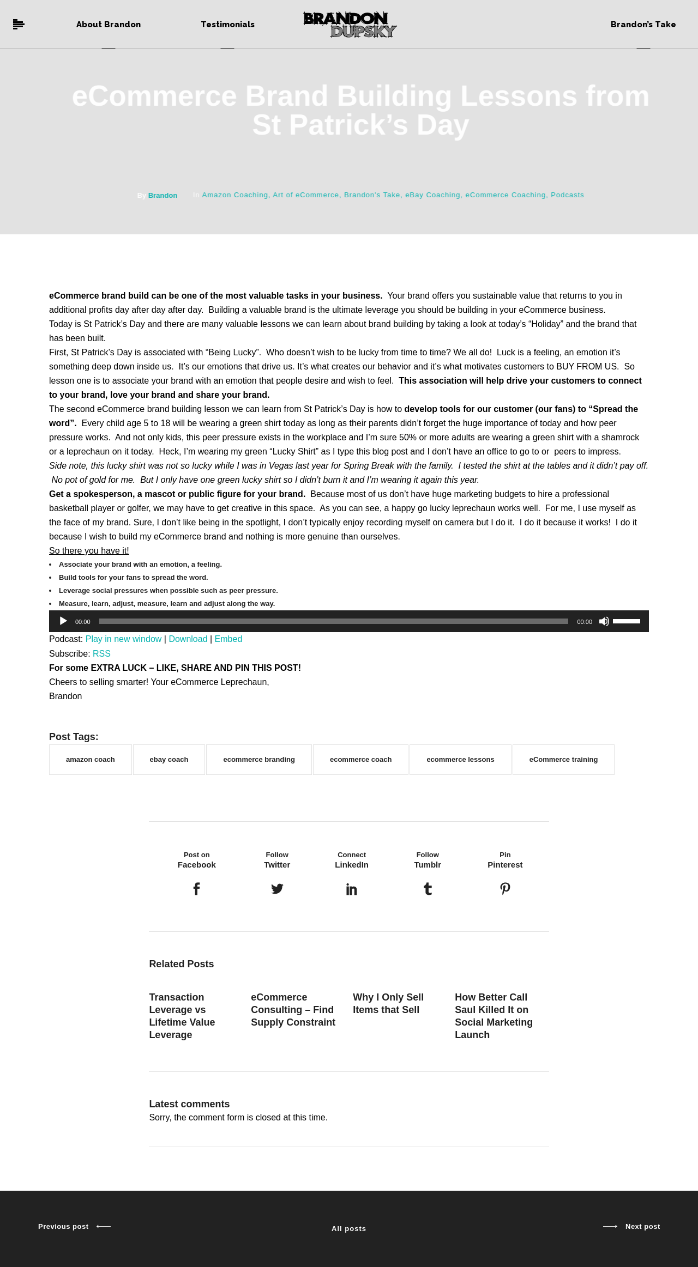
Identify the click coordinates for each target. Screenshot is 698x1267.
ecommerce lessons (460, 759)
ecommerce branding (259, 759)
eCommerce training (563, 759)
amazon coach (90, 759)
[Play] (63, 621)
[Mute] (604, 621)
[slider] (334, 621)
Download (188, 639)
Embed (229, 639)
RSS (102, 653)
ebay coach (169, 759)
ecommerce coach (361, 759)
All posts (349, 1228)
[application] (349, 621)
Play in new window (124, 639)
